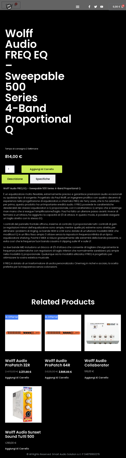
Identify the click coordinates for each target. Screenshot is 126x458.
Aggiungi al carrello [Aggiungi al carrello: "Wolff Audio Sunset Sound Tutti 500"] (17, 448)
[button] (77, 7)
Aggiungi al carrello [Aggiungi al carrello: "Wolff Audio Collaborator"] (96, 377)
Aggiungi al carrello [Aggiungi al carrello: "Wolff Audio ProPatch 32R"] (17, 377)
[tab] (15, 179)
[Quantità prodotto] (10, 169)
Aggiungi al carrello (42, 169)
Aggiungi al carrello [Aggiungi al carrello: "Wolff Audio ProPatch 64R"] (57, 377)
